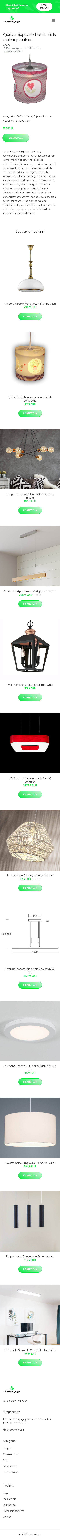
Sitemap (7, 1516)
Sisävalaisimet (25, 116)
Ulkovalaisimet (10, 1472)
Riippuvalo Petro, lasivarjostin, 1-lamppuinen (30, 303)
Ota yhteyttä (9, 1498)
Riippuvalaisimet (43, 116)
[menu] (54, 20)
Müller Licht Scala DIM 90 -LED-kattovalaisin (30, 1350)
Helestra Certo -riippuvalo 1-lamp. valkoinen (30, 1162)
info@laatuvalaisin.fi (13, 1429)
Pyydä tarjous (44, 6)
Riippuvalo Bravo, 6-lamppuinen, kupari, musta (30, 496)
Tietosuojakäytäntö (13, 1510)
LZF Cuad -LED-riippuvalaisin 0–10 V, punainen (30, 780)
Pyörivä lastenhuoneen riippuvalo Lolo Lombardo (30, 399)
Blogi (5, 1492)
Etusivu (6, 44)
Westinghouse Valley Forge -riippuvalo (30, 684)
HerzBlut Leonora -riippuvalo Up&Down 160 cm (30, 970)
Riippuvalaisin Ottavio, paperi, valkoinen (30, 875)
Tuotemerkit (9, 1466)
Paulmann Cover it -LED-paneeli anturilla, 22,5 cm (30, 1067)
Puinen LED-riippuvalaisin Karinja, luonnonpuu (30, 591)
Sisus (5, 1460)
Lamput (6, 1448)
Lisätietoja (16, 137)
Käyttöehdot (9, 1504)
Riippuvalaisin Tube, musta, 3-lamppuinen (30, 1256)
